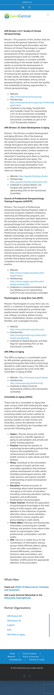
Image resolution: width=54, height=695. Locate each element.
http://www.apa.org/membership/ (26, 383)
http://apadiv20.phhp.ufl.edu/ (33, 176)
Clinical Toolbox (29, 653)
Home (12, 653)
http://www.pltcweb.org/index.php (27, 329)
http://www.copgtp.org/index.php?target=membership (27, 283)
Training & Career (37, 659)
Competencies (15, 659)
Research (11, 656)
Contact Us (27, 2)
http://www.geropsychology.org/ (26, 96)
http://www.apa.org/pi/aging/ (33, 377)
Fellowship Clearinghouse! (17, 597)
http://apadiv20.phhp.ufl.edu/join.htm (28, 181)
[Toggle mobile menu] (48, 14)
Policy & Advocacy (31, 656)
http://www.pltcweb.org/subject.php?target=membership (28, 336)
